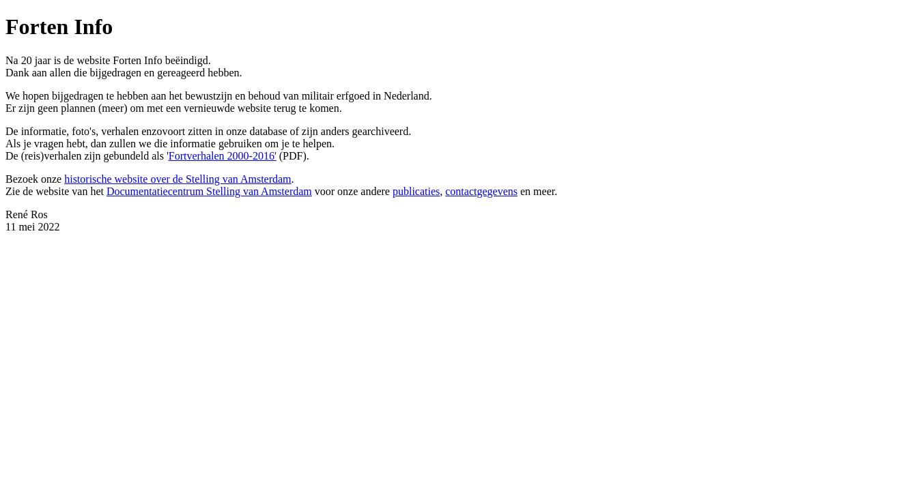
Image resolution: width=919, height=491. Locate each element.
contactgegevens (481, 191)
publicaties (416, 191)
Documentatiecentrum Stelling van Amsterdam (209, 191)
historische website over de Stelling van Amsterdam (177, 179)
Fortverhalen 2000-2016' (223, 156)
